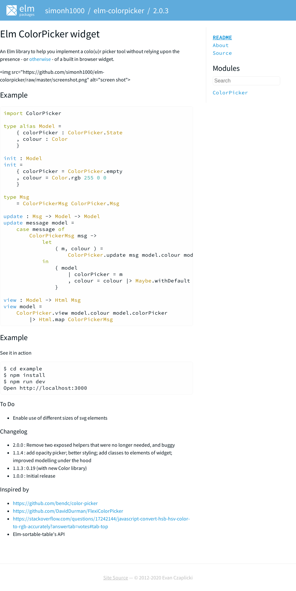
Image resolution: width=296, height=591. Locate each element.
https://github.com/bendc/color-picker (55, 503)
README (222, 37)
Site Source (115, 577)
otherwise (40, 59)
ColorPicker (230, 92)
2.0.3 (161, 10)
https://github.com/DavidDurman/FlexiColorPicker (68, 511)
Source (222, 53)
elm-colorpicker (119, 10)
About (221, 45)
